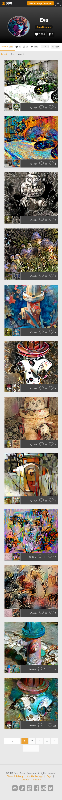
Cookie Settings (35, 776)
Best (13, 54)
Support (37, 779)
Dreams (7, 46)
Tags (49, 776)
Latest (4, 54)
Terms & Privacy (15, 776)
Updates (25, 779)
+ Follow (55, 47)
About (21, 54)
